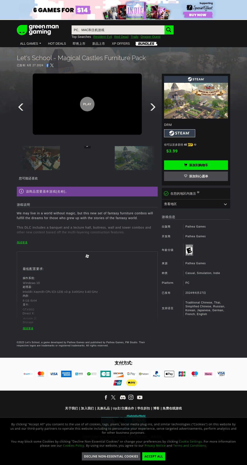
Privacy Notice (155, 445)
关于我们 (71, 408)
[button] (31, 43)
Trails (134, 37)
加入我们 (87, 408)
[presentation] (21, 108)
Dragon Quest (150, 37)
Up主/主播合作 (123, 408)
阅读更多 (22, 242)
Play (87, 104)
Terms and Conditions (189, 445)
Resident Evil (102, 37)
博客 (156, 408)
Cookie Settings (190, 441)
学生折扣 (143, 408)
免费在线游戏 (172, 408)
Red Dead (121, 37)
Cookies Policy (73, 445)
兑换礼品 (103, 408)
